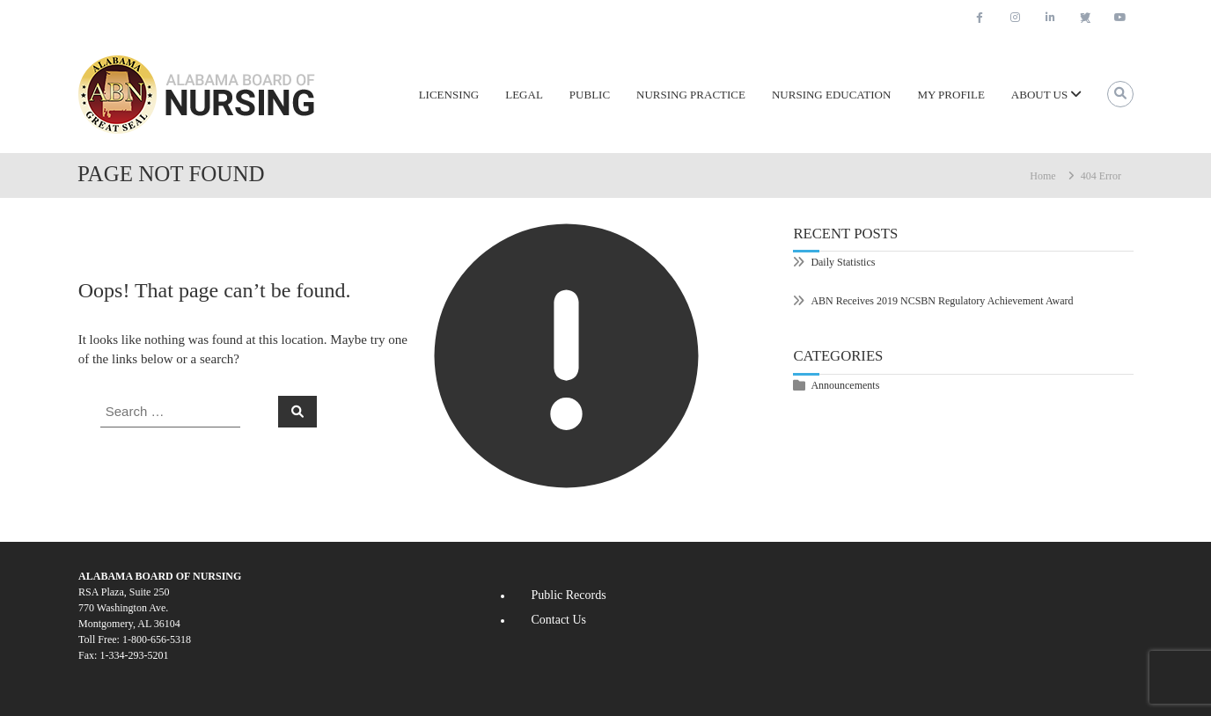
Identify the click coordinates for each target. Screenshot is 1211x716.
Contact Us (558, 619)
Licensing (449, 94)
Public (589, 94)
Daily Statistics (843, 262)
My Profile (950, 94)
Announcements (845, 385)
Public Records (568, 595)
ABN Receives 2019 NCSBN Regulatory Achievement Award (942, 301)
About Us (1039, 94)
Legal (524, 94)
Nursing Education (831, 94)
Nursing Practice (690, 94)
